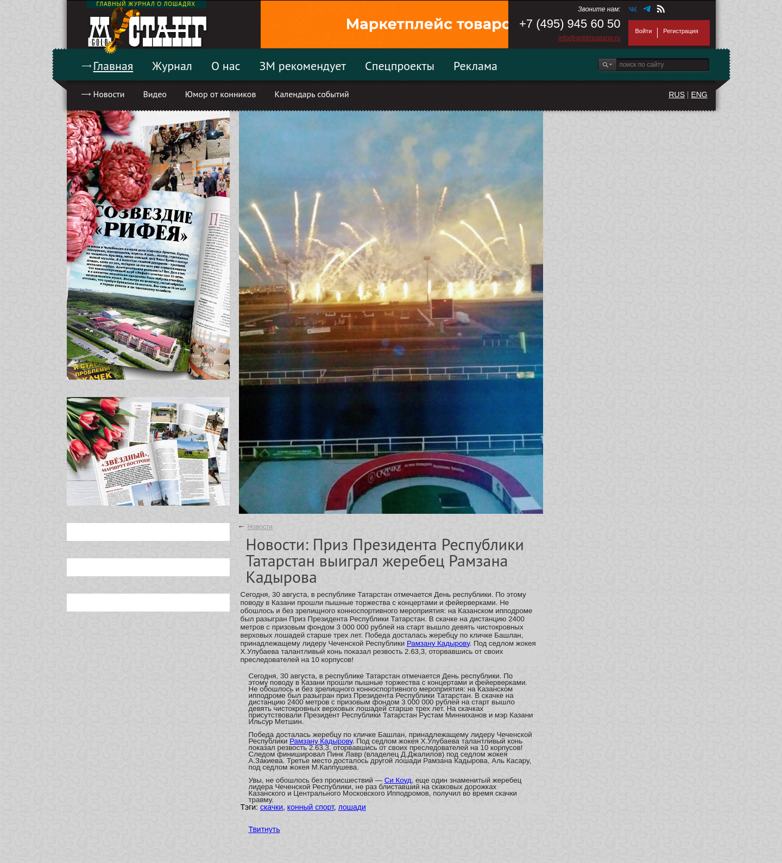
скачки (271, 807)
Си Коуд (398, 780)
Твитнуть (264, 829)
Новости (109, 94)
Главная (113, 65)
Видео (154, 94)
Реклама (475, 65)
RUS (677, 94)
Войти (643, 31)
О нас (226, 65)
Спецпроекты (399, 65)
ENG (699, 94)
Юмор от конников (220, 94)
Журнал (172, 65)
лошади (352, 807)
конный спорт (310, 807)
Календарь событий (311, 94)
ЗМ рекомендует (303, 65)
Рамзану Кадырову (438, 643)
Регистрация (680, 31)
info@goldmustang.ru (589, 38)
